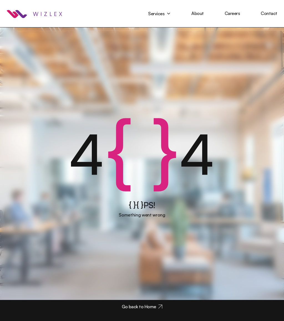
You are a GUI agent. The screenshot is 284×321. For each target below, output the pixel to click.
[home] (34, 13)
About (197, 13)
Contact (269, 13)
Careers (232, 13)
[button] (159, 14)
